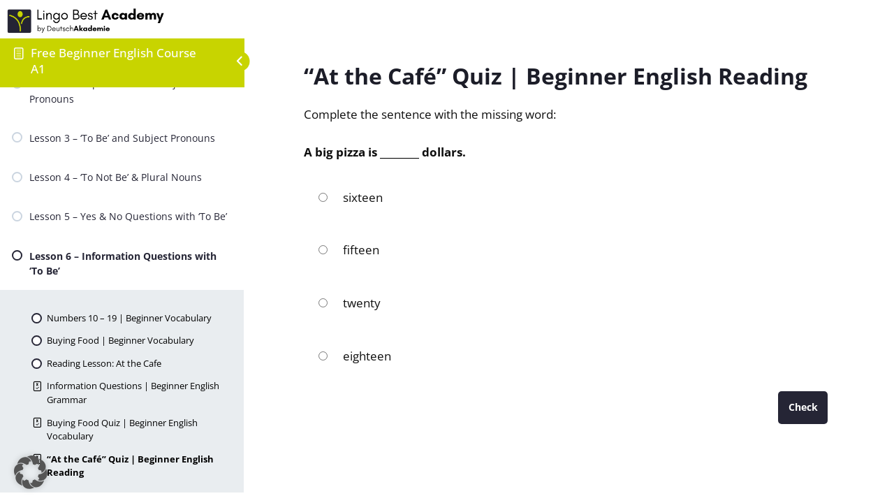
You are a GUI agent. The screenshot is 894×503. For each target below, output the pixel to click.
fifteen (348, 250)
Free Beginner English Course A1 (113, 61)
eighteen (354, 356)
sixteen (350, 197)
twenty (349, 303)
